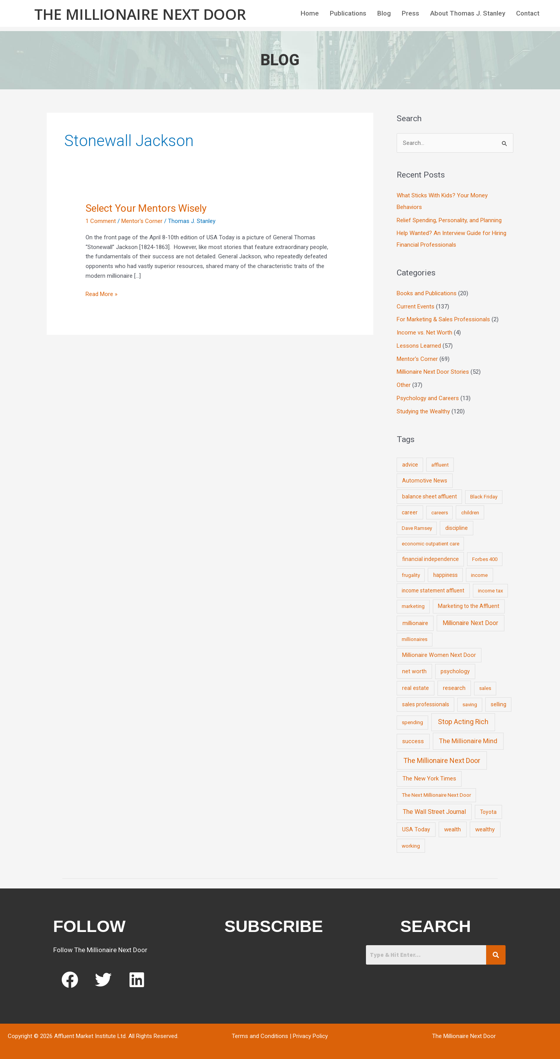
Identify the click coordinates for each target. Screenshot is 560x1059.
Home (310, 13)
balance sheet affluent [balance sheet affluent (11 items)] (429, 496)
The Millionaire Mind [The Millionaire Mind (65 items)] (468, 741)
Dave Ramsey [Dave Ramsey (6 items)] (417, 528)
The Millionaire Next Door (140, 14)
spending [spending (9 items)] (412, 722)
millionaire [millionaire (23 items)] (415, 623)
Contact (527, 13)
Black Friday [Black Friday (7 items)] (483, 497)
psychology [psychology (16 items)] (455, 671)
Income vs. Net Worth (424, 332)
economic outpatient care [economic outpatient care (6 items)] (430, 544)
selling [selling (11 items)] (498, 704)
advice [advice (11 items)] (410, 465)
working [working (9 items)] (411, 846)
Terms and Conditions (260, 1036)
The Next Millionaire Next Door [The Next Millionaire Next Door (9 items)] (436, 795)
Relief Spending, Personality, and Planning (449, 220)
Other (404, 384)
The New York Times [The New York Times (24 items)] (429, 778)
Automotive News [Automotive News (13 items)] (424, 480)
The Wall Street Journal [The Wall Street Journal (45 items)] (434, 811)
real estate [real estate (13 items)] (415, 688)
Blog (384, 13)
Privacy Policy (310, 1036)
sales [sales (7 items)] (485, 688)
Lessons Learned (419, 345)
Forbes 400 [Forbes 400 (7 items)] (484, 559)
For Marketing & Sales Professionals (443, 319)
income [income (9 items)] (479, 575)
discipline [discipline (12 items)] (456, 528)
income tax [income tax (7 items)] (490, 591)
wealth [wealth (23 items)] (452, 829)
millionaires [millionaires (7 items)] (414, 639)
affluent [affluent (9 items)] (440, 465)
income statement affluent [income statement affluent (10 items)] (433, 590)
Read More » (101, 293)
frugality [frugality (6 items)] (411, 575)
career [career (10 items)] (410, 512)
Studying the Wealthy (423, 411)
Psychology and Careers (428, 398)
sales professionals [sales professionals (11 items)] (425, 704)
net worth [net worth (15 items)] (414, 671)
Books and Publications (427, 293)
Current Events (415, 306)
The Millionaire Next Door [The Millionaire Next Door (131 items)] (441, 760)
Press (410, 13)
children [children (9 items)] (470, 512)
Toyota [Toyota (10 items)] (488, 812)
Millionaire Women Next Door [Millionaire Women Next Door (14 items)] (439, 655)
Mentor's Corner (142, 221)
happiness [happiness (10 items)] (445, 575)
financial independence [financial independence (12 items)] (430, 559)
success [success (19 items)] (413, 741)
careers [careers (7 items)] (439, 513)
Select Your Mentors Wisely (146, 208)
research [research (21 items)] (454, 688)
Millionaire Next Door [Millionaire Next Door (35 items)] (470, 623)
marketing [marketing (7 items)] (413, 606)
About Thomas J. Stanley (467, 13)
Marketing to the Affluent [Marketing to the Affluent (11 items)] (468, 606)
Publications (348, 13)
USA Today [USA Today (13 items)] (416, 829)
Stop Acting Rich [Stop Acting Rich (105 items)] (463, 722)
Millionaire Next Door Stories (433, 371)
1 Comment (101, 221)
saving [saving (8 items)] (469, 704)
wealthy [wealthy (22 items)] (485, 829)
